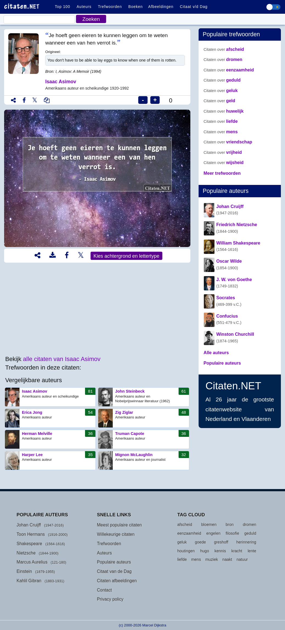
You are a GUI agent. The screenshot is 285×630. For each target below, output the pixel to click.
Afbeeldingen (160, 7)
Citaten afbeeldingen (117, 580)
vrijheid (223, 152)
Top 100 (62, 7)
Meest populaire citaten (119, 525)
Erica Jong (50, 418)
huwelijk (224, 111)
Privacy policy (110, 599)
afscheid (224, 49)
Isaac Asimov (50, 397)
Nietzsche (26, 553)
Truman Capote (143, 439)
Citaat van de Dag (114, 571)
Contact (104, 590)
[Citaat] (39, 19)
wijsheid (224, 162)
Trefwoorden (110, 7)
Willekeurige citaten (115, 534)
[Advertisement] (97, 309)
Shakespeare (29, 543)
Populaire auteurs (114, 562)
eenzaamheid (229, 69)
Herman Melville (50, 439)
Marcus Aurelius (31, 562)
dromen (223, 59)
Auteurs (84, 7)
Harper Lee (50, 460)
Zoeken (91, 19)
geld (219, 100)
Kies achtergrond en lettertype (126, 256)
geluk (221, 90)
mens (221, 131)
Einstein (24, 571)
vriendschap (228, 141)
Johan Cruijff (28, 525)
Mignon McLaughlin (143, 460)
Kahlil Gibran (28, 580)
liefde (221, 121)
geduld (222, 79)
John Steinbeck (143, 397)
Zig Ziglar (143, 418)
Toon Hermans (30, 534)
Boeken (135, 7)
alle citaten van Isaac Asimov (61, 359)
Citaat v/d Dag (194, 7)
